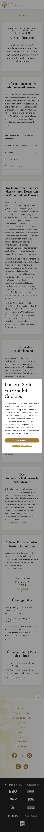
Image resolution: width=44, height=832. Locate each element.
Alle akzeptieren (22, 440)
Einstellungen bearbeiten (22, 445)
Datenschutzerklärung (19, 434)
